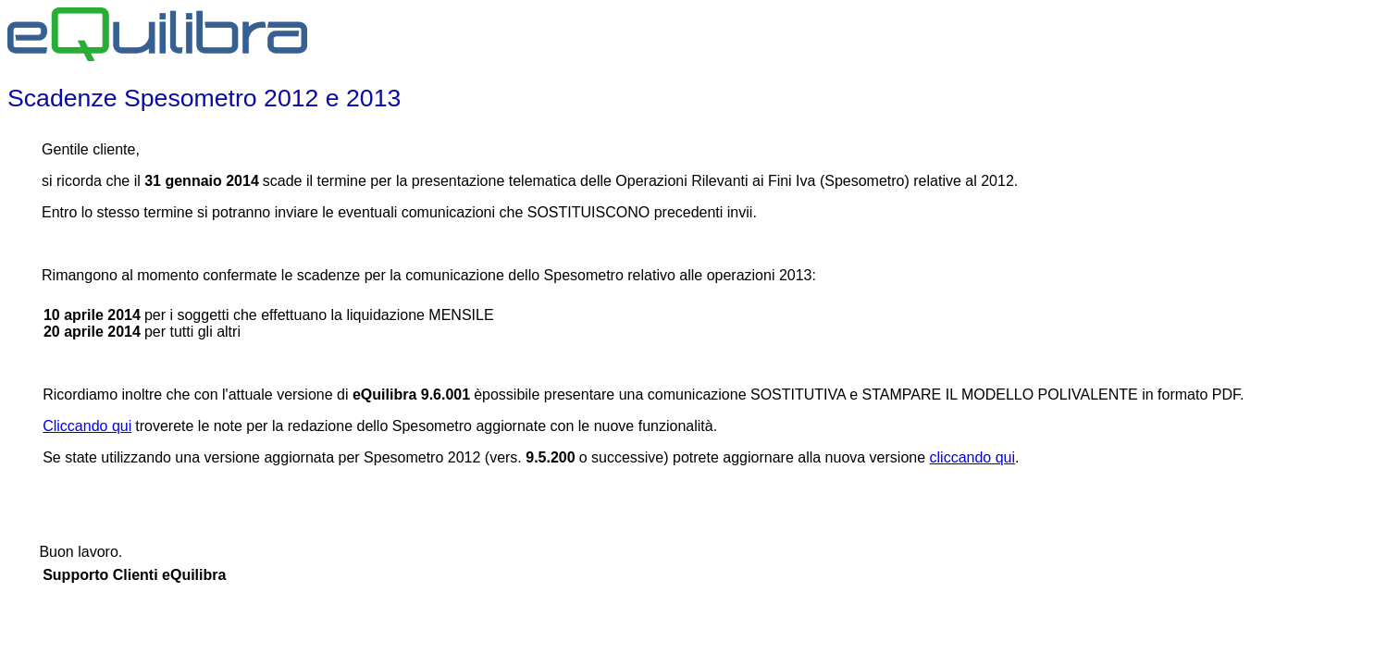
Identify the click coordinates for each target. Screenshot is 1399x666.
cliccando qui (973, 457)
